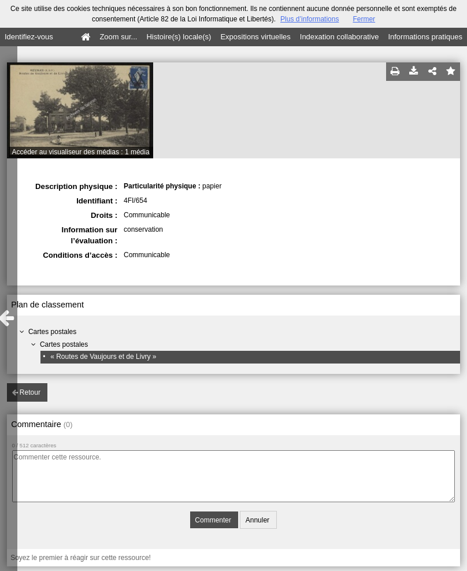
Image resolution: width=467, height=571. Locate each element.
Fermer (364, 19)
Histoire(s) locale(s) (178, 36)
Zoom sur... (118, 36)
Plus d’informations (309, 19)
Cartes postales (52, 332)
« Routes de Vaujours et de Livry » (103, 357)
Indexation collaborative (339, 36)
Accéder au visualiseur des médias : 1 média (81, 152)
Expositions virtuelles (255, 36)
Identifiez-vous (29, 36)
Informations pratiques (425, 36)
